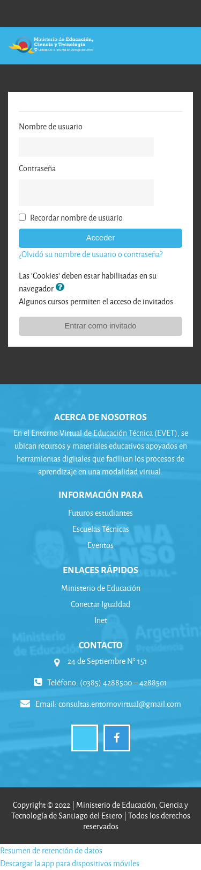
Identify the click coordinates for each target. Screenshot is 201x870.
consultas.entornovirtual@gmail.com (119, 704)
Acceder (100, 237)
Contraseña (37, 168)
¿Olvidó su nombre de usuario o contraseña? (90, 254)
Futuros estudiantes (100, 512)
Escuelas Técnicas (100, 529)
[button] (61, 288)
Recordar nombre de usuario (76, 217)
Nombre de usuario (51, 126)
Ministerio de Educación (100, 588)
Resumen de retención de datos (51, 850)
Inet (100, 620)
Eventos (100, 545)
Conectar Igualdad (100, 604)
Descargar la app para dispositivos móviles (69, 863)
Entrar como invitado (101, 325)
